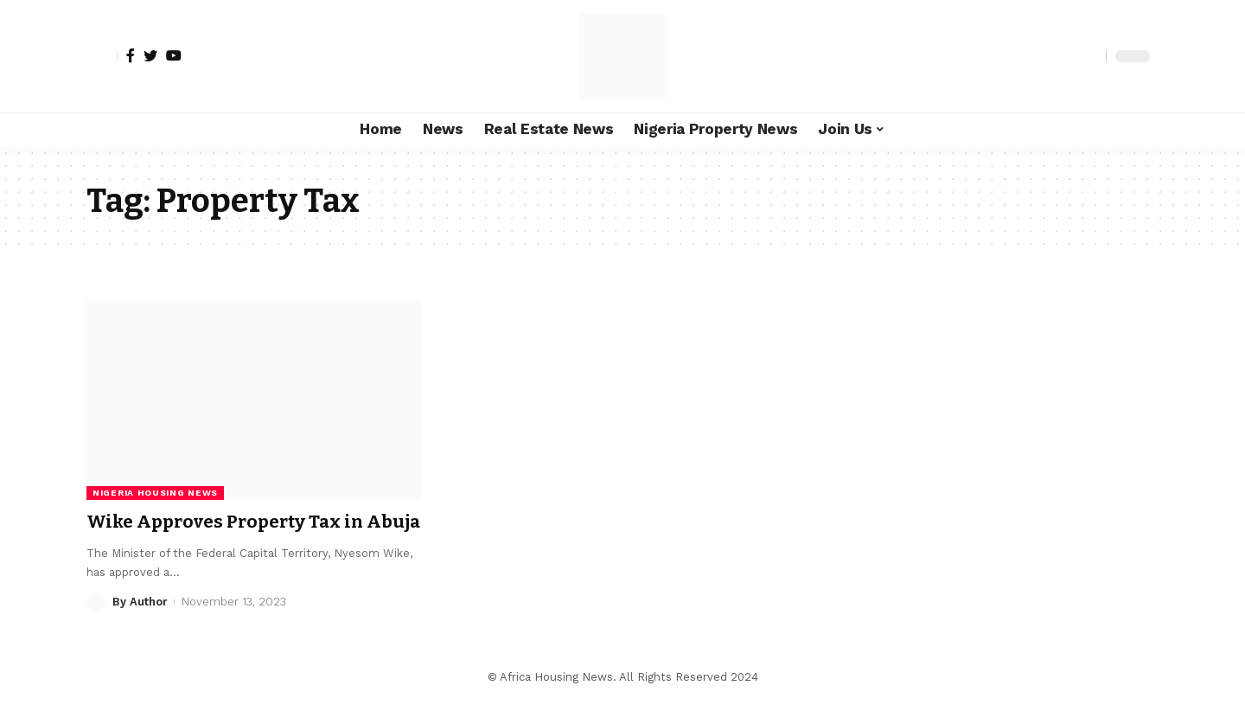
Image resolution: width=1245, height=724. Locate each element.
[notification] (1062, 56)
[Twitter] (150, 55)
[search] (1088, 56)
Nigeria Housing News (155, 492)
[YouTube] (174, 55)
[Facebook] (130, 55)
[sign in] (102, 56)
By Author (140, 624)
